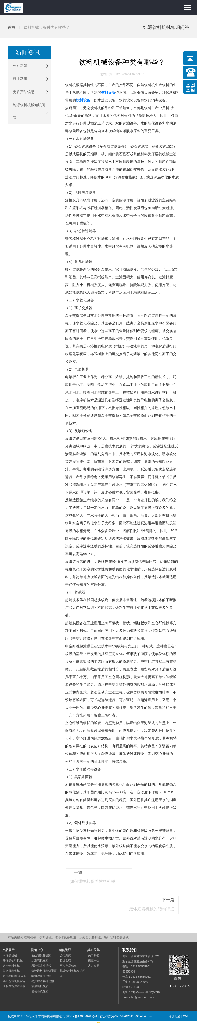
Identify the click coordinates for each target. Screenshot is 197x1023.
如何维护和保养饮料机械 (91, 887)
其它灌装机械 (11, 952)
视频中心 (93, 942)
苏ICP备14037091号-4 (81, 998)
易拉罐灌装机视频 (42, 962)
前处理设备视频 (41, 936)
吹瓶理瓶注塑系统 (14, 967)
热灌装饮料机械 (13, 942)
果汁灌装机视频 (41, 947)
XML (186, 998)
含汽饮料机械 (11, 947)
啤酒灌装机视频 (41, 957)
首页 (11, 27)
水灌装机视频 (39, 942)
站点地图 (174, 998)
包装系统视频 (39, 972)
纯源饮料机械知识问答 (29, 111)
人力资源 (93, 947)
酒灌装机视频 (39, 967)
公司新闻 (20, 66)
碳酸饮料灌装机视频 (44, 952)
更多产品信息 (23, 92)
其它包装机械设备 (14, 962)
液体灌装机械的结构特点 (153, 887)
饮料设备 (108, 92)
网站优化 (27, 1008)
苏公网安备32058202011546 (119, 998)
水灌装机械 (10, 936)
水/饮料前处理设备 (14, 957)
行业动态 (20, 79)
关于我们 (93, 936)
